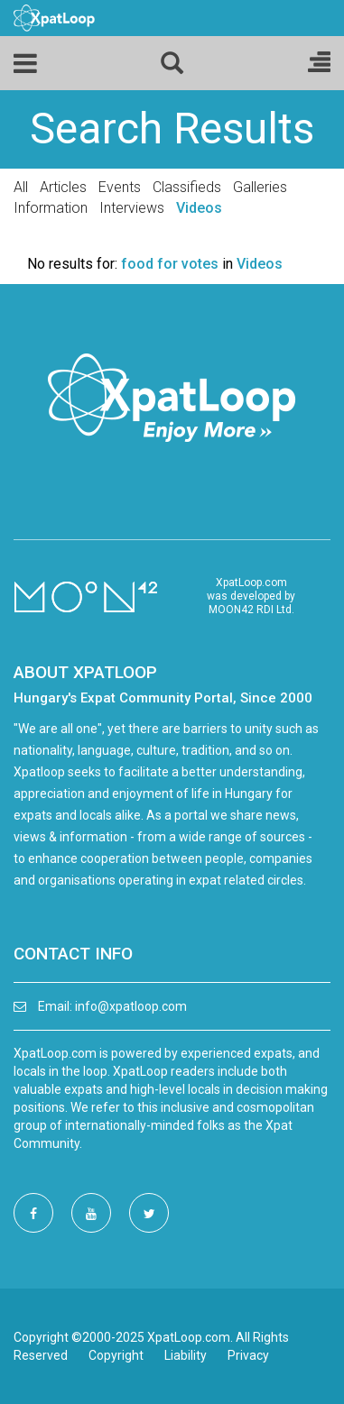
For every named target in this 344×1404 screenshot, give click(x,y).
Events (119, 187)
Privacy (248, 1355)
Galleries (260, 187)
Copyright (116, 1355)
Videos (199, 207)
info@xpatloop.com (131, 1006)
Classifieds (187, 187)
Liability (185, 1355)
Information (51, 207)
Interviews (131, 207)
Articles (63, 187)
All (21, 187)
